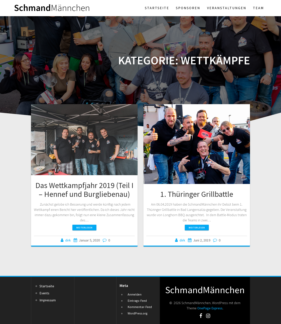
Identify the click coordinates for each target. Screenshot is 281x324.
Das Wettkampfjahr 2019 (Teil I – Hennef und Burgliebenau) (84, 189)
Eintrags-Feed (137, 301)
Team (258, 8)
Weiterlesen (84, 227)
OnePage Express (209, 308)
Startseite (157, 8)
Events (44, 293)
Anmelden (134, 294)
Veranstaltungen (226, 8)
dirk (68, 240)
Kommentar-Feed (140, 307)
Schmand (52, 7)
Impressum (47, 300)
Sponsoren (188, 8)
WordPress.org (138, 313)
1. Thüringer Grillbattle (196, 194)
